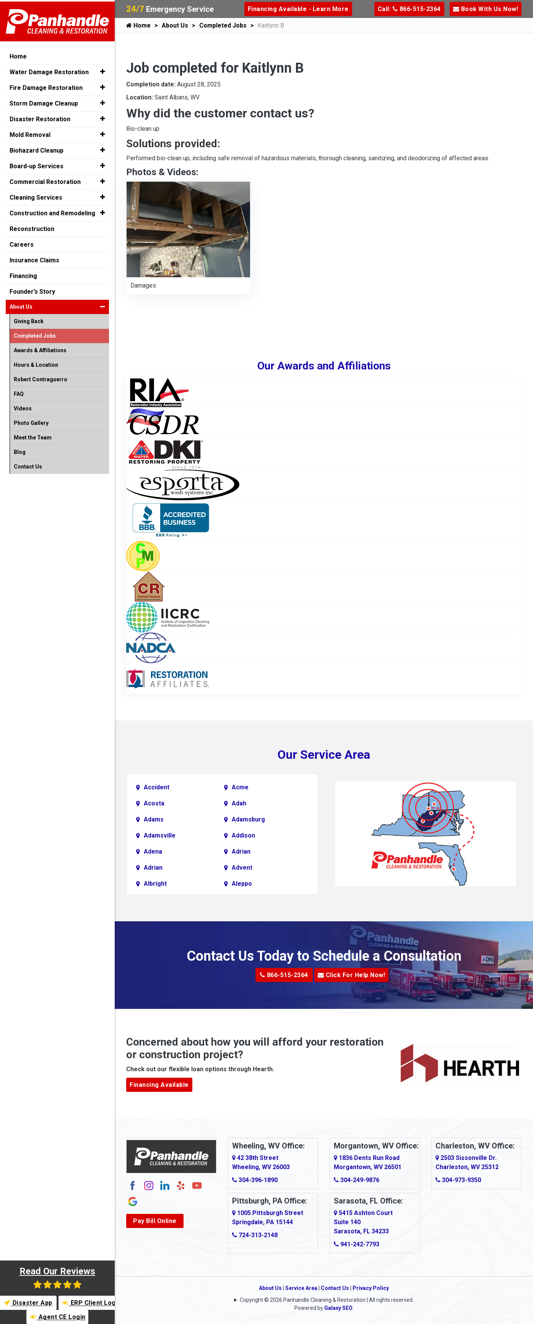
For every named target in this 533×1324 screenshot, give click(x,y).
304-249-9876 (356, 1180)
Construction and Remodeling (52, 211)
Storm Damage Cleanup (44, 102)
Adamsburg (248, 819)
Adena (153, 851)
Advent (242, 867)
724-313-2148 (255, 1235)
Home (138, 25)
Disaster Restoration (40, 117)
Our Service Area (324, 754)
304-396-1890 (255, 1180)
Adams (154, 819)
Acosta (154, 803)
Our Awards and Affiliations (324, 365)
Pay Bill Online (155, 1221)
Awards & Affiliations (40, 349)
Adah (239, 803)
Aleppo (242, 883)
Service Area (301, 1288)
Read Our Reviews (57, 1277)
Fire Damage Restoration (46, 86)
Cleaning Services (36, 196)
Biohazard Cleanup (36, 149)
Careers (22, 243)
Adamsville (160, 835)
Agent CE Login (58, 1317)
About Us (175, 25)
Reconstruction (32, 227)
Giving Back (29, 320)
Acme (240, 787)
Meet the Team (33, 436)
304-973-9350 (458, 1180)
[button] (102, 70)
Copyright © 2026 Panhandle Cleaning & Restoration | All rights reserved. (327, 1300)
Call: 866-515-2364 (409, 9)
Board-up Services (36, 164)
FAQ (19, 392)
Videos (23, 407)
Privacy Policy (371, 1288)
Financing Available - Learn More (298, 9)
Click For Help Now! (351, 975)
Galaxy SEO (338, 1308)
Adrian (241, 851)
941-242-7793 (356, 1244)
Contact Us (335, 1288)
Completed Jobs (223, 25)
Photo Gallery (31, 421)
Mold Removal (30, 133)
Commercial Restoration (45, 180)
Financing (23, 274)
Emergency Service (170, 9)
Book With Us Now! (485, 9)
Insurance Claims (34, 258)
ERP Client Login (89, 1302)
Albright (155, 883)
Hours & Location (36, 363)
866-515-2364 (284, 975)
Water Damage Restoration (49, 70)
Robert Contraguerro (40, 378)
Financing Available (159, 1084)
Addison (243, 835)
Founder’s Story (32, 290)
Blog (20, 450)
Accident (156, 787)
